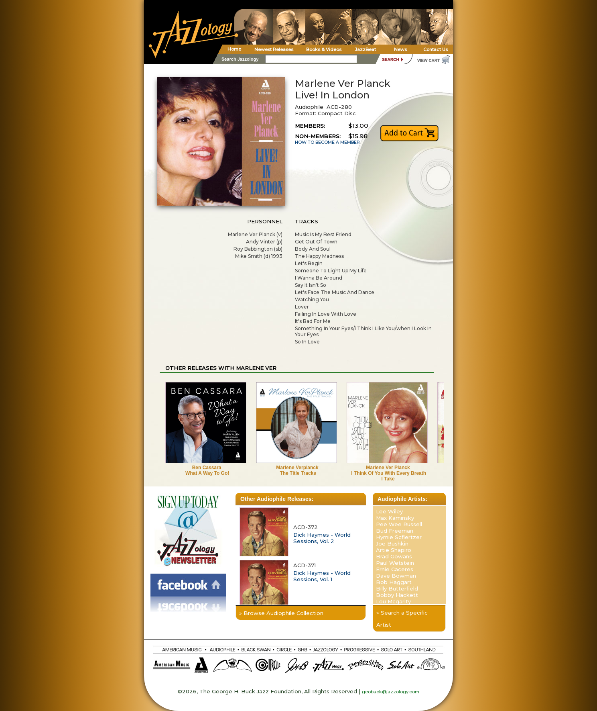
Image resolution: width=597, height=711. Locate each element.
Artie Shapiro (393, 550)
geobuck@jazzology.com (390, 692)
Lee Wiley (389, 511)
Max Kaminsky (395, 518)
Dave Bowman (396, 575)
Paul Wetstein (395, 563)
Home (234, 49)
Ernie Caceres (394, 569)
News (400, 49)
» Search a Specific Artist (402, 618)
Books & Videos (323, 49)
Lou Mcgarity (393, 601)
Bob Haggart (394, 582)
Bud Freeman (394, 530)
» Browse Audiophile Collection (281, 613)
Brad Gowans (394, 556)
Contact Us (435, 49)
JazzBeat (365, 49)
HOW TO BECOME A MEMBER (327, 142)
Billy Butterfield (397, 588)
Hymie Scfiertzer (399, 537)
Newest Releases (273, 49)
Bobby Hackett (397, 595)
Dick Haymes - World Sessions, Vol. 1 (322, 576)
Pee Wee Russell (399, 524)
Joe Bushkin (392, 543)
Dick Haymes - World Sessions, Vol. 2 (322, 537)
